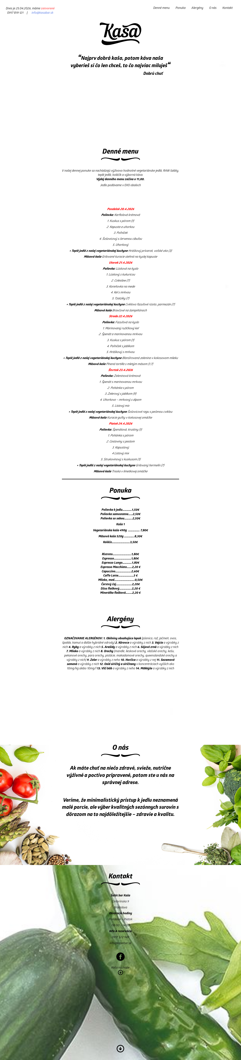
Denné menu (161, 8)
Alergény (197, 8)
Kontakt (227, 8)
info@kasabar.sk (42, 13)
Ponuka (181, 8)
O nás (213, 8)
